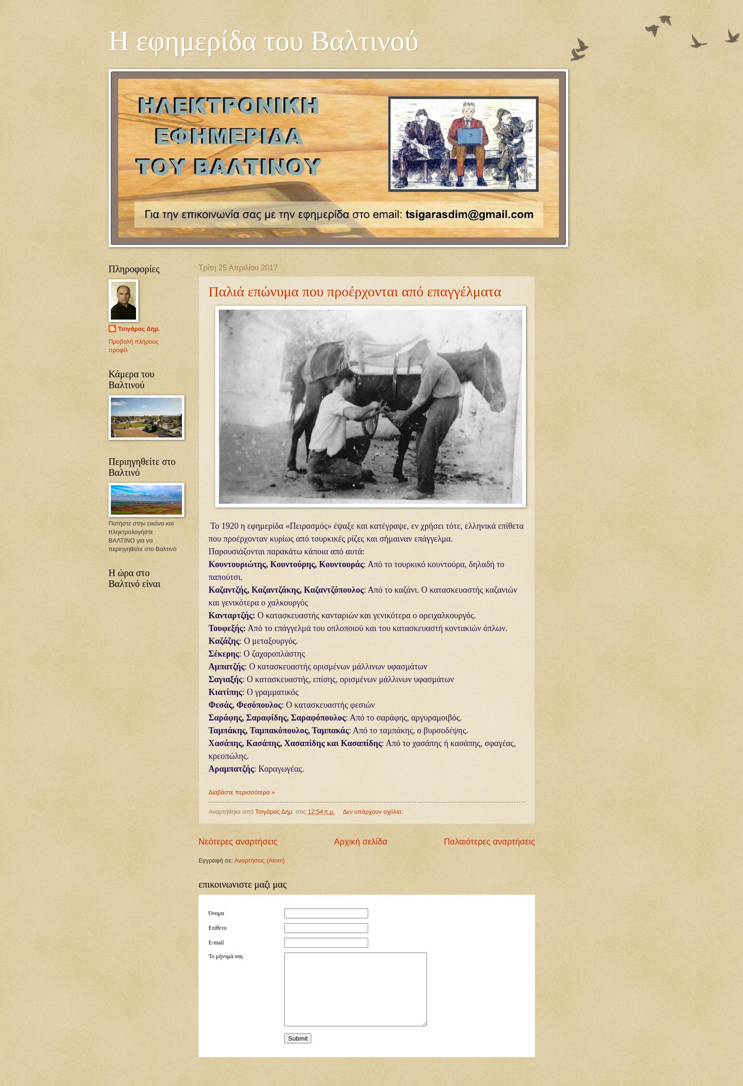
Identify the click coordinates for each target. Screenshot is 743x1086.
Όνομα (216, 913)
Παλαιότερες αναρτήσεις (489, 841)
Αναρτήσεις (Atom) (259, 860)
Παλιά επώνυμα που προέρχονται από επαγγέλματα (354, 291)
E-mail (216, 942)
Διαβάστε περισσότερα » (241, 792)
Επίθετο (217, 928)
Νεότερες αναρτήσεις (238, 841)
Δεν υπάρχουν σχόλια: (374, 811)
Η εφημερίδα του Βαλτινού (263, 40)
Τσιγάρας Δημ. (139, 328)
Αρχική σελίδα (360, 841)
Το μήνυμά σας (225, 956)
